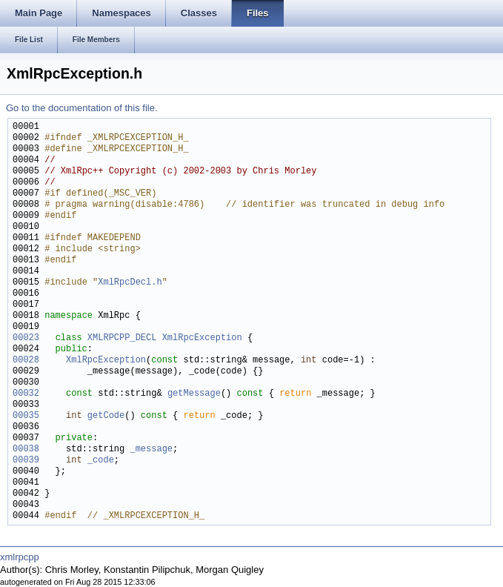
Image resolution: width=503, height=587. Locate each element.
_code (100, 460)
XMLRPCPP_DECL (122, 338)
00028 (26, 360)
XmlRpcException (202, 338)
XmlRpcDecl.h (129, 282)
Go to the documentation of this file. (82, 107)
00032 (26, 394)
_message (151, 449)
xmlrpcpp (19, 557)
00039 (26, 460)
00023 (26, 338)
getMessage (194, 394)
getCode (105, 416)
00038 (26, 449)
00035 (26, 416)
